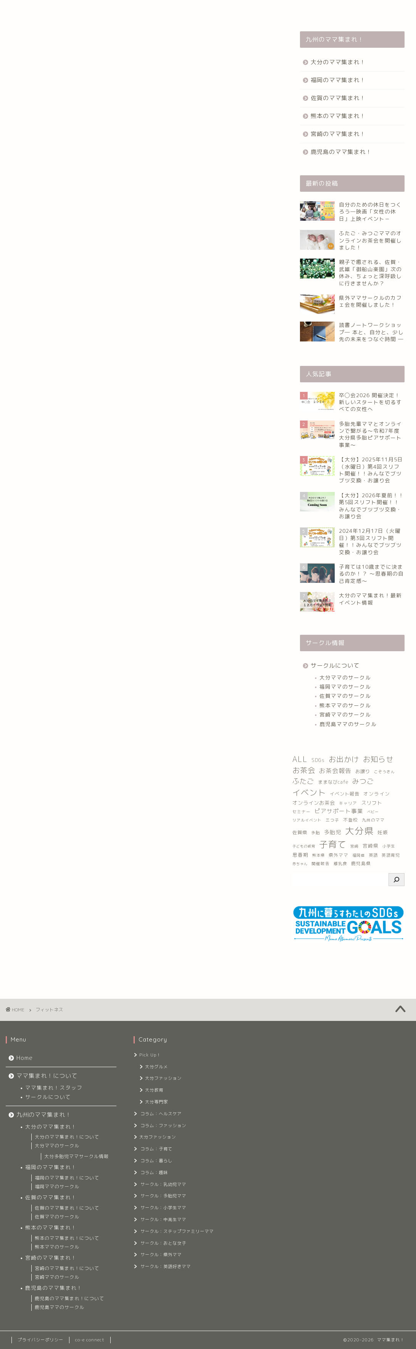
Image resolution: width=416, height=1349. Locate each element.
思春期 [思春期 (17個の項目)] (300, 855)
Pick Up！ (150, 1055)
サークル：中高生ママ (163, 1219)
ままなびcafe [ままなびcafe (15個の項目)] (333, 782)
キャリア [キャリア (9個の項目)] (348, 803)
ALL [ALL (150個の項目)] (300, 759)
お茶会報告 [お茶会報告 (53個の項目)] (335, 771)
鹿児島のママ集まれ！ (341, 152)
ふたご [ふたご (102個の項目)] (303, 781)
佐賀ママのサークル (345, 695)
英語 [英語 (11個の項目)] (373, 855)
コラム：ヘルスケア (161, 1114)
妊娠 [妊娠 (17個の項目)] (382, 832)
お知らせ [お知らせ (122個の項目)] (378, 759)
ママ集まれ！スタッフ (53, 1087)
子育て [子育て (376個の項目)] (333, 844)
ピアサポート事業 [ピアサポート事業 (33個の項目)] (338, 811)
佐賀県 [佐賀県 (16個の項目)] (299, 832)
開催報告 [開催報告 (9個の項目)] (320, 863)
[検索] (397, 879)
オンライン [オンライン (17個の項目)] (376, 794)
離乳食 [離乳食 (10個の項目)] (340, 863)
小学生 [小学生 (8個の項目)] (388, 846)
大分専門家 (156, 1102)
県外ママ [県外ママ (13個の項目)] (338, 855)
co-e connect (90, 1340)
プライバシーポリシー (40, 1340)
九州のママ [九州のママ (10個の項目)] (373, 820)
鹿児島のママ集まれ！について (69, 1298)
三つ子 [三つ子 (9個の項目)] (332, 820)
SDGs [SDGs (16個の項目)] (318, 760)
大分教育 (154, 1090)
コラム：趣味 (154, 1172)
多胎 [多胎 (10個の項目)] (315, 832)
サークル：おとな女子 (163, 1243)
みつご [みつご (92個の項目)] (363, 781)
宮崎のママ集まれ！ (338, 134)
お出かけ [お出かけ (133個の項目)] (344, 759)
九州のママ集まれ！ (141, 10)
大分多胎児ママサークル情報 (76, 1156)
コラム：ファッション (163, 1126)
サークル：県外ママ (161, 1255)
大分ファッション (163, 1078)
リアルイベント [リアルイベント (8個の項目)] (307, 820)
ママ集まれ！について (75, 10)
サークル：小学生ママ (163, 1208)
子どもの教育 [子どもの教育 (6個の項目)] (303, 846)
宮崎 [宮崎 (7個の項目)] (354, 846)
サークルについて (335, 666)
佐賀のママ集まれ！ (338, 98)
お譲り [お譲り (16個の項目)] (362, 771)
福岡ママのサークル (345, 686)
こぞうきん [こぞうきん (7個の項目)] (384, 771)
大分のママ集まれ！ (338, 62)
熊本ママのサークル (345, 705)
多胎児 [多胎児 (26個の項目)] (332, 832)
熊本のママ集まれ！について (67, 1238)
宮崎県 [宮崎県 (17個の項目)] (371, 846)
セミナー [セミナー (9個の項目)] (301, 811)
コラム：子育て (156, 1149)
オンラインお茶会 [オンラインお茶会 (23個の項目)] (313, 802)
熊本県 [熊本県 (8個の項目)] (318, 855)
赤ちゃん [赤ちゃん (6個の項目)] (300, 863)
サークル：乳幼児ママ (163, 1184)
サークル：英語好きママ (165, 1266)
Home (24, 10)
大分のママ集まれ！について (67, 1137)
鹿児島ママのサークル (348, 724)
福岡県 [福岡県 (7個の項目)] (358, 855)
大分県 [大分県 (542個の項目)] (359, 830)
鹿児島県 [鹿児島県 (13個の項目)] (361, 863)
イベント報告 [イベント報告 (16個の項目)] (345, 794)
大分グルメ (156, 1067)
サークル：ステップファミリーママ (176, 1231)
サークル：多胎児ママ (163, 1196)
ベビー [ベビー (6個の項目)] (373, 811)
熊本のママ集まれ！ (338, 116)
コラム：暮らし (156, 1161)
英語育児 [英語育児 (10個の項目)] (391, 855)
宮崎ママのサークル (345, 714)
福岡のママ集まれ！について (67, 1177)
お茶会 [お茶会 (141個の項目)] (303, 770)
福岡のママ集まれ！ (338, 80)
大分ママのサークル (345, 677)
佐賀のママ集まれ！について (67, 1208)
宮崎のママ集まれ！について (67, 1268)
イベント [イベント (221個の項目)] (309, 792)
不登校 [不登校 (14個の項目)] (350, 820)
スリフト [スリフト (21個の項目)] (371, 802)
